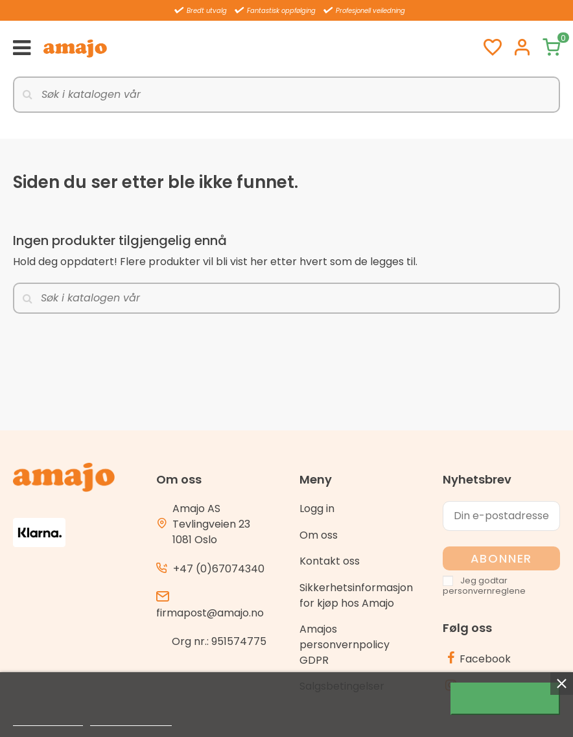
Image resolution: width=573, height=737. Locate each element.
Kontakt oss (329, 561)
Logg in (316, 508)
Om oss (318, 535)
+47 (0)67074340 (218, 568)
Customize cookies (131, 719)
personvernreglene (484, 590)
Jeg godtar (505, 698)
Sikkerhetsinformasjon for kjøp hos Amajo (356, 595)
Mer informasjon (48, 719)
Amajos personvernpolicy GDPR (344, 645)
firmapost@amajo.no (210, 612)
